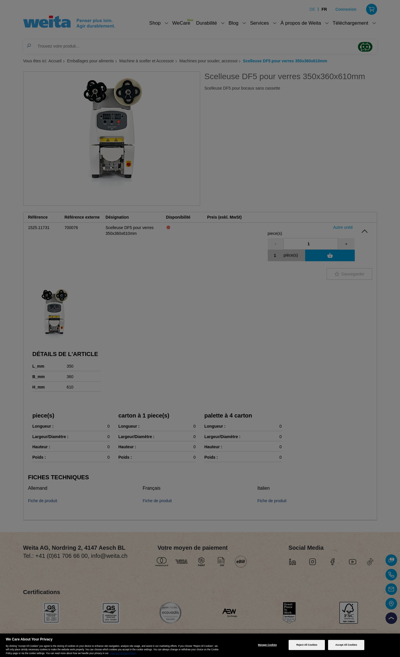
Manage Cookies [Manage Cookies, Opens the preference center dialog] (267, 645)
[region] (200, 645)
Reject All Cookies (306, 645)
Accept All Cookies (346, 645)
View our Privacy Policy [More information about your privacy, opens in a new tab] (123, 653)
